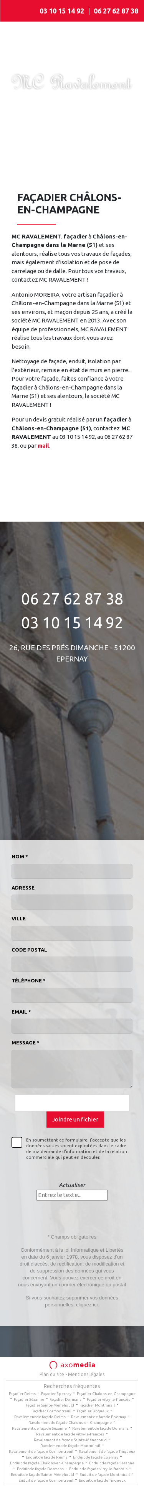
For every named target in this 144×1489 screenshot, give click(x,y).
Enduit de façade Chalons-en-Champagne (47, 1463)
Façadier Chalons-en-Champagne (106, 1394)
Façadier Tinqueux (93, 1411)
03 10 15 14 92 (62, 11)
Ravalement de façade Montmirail (70, 1446)
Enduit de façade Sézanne (111, 1463)
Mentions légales (86, 1374)
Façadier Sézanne (29, 1399)
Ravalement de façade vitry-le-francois (70, 1434)
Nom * (20, 856)
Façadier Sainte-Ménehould (50, 1405)
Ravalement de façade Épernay (98, 1417)
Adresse (23, 887)
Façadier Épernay (56, 1394)
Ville (19, 918)
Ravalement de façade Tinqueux (107, 1451)
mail (43, 445)
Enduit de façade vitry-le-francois (98, 1469)
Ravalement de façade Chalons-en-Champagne (70, 1422)
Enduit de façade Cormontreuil (45, 1480)
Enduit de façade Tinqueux (102, 1480)
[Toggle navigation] (17, 10)
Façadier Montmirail (97, 1405)
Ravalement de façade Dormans (100, 1428)
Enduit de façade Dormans (40, 1469)
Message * (26, 1042)
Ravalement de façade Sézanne (39, 1428)
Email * (21, 1011)
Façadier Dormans (65, 1399)
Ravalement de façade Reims (40, 1417)
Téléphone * (29, 980)
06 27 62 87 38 (116, 11)
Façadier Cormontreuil (51, 1411)
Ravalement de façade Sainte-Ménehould (70, 1440)
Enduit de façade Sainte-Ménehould (42, 1474)
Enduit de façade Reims (47, 1457)
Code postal (29, 949)
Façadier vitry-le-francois (108, 1399)
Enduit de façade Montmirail (104, 1474)
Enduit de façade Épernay (95, 1457)
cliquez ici (87, 1305)
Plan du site (52, 1374)
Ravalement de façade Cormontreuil (41, 1451)
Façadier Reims (22, 1394)
